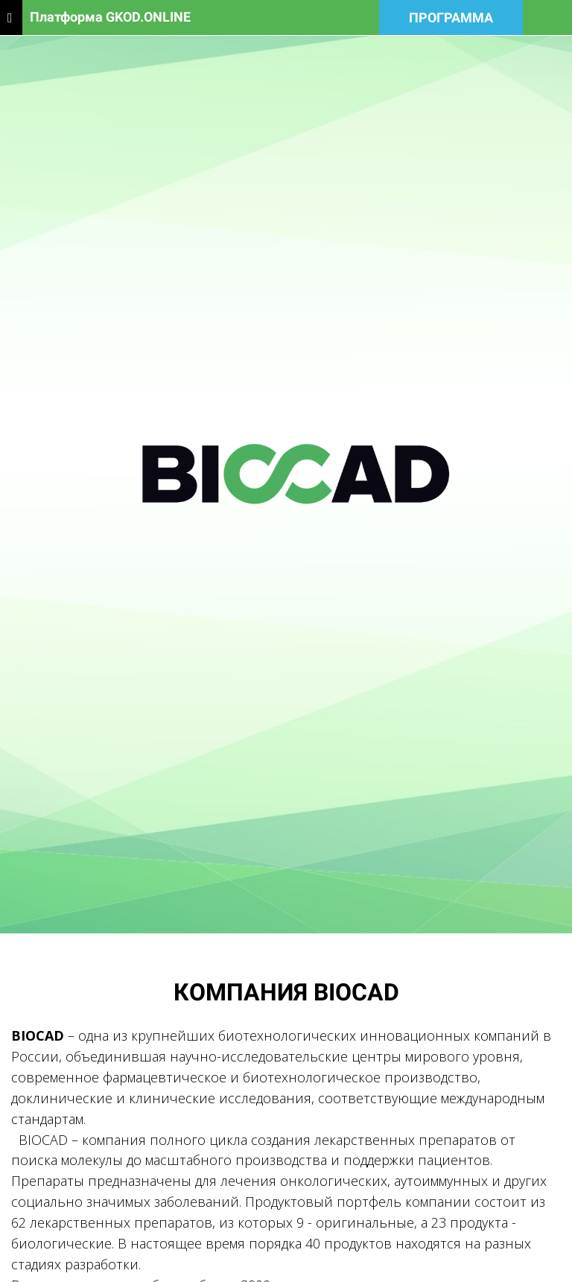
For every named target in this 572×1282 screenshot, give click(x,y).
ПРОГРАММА (451, 17)
